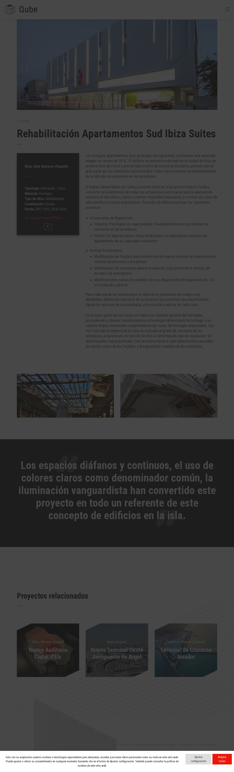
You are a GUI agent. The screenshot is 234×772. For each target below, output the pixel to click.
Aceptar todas (222, 759)
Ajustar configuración (198, 759)
